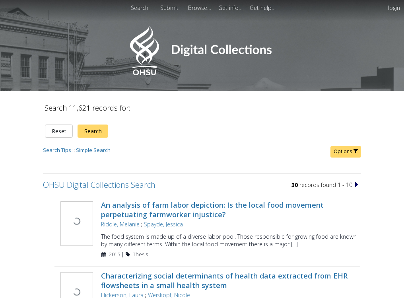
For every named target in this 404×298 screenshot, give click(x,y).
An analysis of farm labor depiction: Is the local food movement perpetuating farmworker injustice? (212, 209)
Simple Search (93, 150)
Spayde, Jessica (163, 224)
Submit (170, 8)
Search (93, 131)
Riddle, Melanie (120, 224)
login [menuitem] (394, 8)
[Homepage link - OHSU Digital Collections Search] (202, 73)
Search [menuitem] (139, 8)
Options (346, 151)
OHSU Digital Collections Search (99, 184)
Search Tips (57, 150)
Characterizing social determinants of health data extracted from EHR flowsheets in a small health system (224, 280)
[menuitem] (170, 7)
